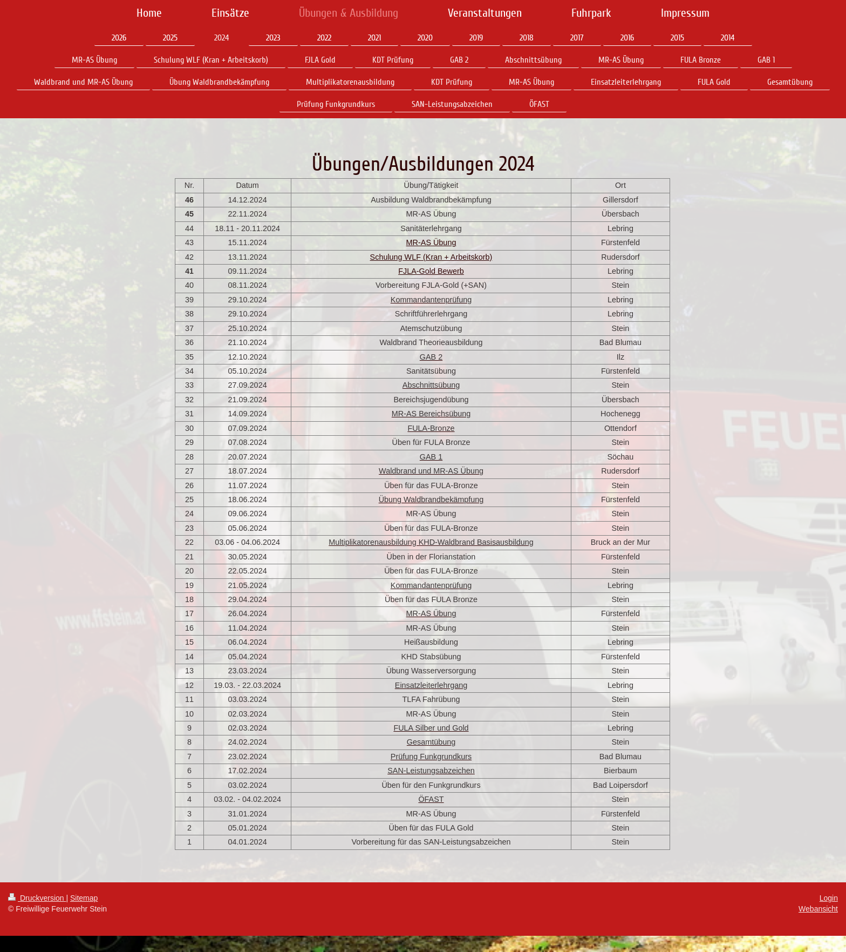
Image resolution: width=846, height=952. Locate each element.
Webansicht (818, 908)
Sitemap (84, 898)
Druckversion (37, 898)
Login (829, 898)
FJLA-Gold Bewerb (431, 271)
